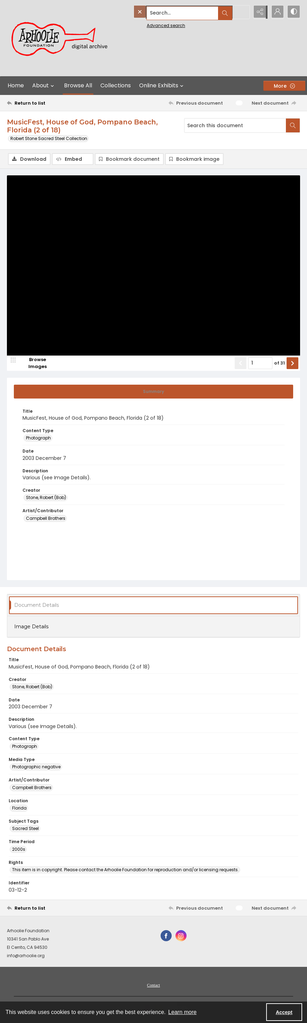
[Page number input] (260, 363)
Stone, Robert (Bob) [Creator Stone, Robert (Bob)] (46, 498)
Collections (115, 85)
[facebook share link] (166, 936)
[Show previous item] (240, 363)
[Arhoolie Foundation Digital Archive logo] (62, 38)
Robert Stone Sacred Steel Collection (48, 138)
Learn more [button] (182, 1012)
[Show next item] (292, 363)
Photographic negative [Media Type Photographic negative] (36, 767)
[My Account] (275, 12)
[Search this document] (235, 125)
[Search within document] (293, 125)
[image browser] (33, 363)
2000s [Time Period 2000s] (18, 849)
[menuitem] (153, 985)
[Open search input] (241, 12)
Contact (153, 985)
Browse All (78, 85)
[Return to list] (46, 103)
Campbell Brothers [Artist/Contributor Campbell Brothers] (45, 519)
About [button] (44, 85)
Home (16, 85)
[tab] (153, 392)
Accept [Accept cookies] (284, 1012)
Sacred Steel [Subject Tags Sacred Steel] (25, 829)
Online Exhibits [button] (162, 85)
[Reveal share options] (258, 12)
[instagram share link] (181, 936)
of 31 (279, 363)
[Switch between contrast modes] (293, 12)
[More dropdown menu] (284, 86)
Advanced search (150, 24)
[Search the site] (176, 12)
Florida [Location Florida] (19, 808)
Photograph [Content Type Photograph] (38, 438)
